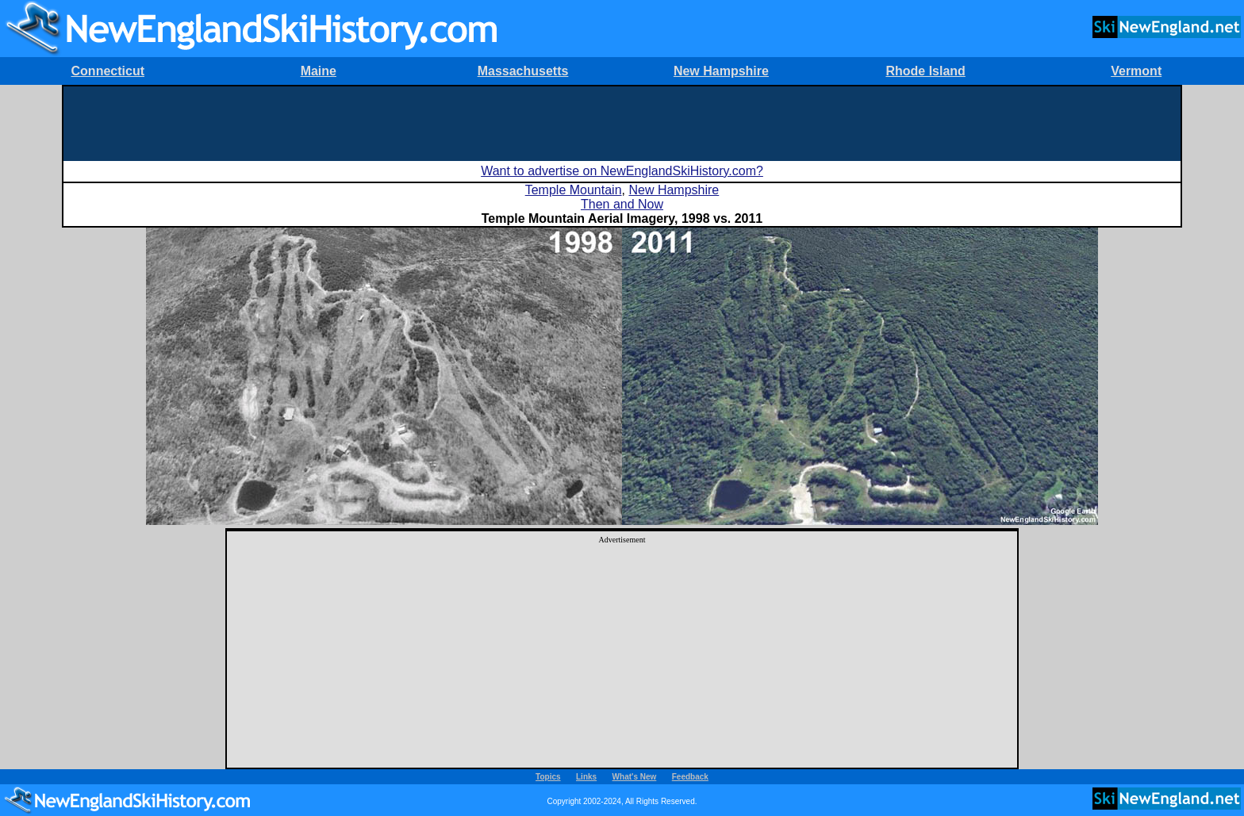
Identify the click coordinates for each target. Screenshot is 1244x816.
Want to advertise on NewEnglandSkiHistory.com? (622, 171)
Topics (548, 776)
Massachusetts (523, 71)
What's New (634, 776)
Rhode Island (925, 71)
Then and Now (622, 204)
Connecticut (107, 71)
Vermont (1136, 71)
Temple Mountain (573, 190)
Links (586, 776)
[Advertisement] (622, 122)
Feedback (690, 776)
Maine (318, 71)
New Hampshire (721, 71)
